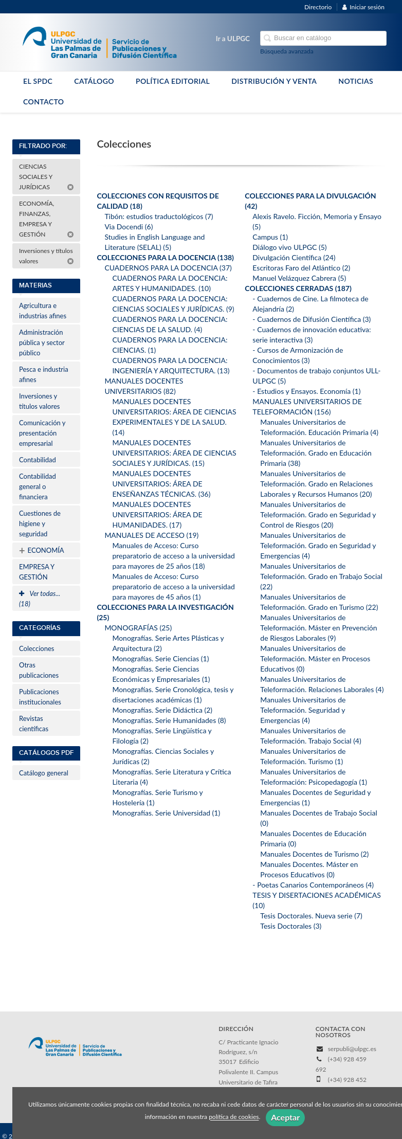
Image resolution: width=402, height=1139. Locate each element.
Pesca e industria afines (43, 374)
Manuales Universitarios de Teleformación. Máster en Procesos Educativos (315, 658)
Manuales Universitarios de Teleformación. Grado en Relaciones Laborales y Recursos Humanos (316, 483)
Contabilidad (37, 460)
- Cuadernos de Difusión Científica (311, 319)
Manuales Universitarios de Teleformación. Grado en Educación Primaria (316, 452)
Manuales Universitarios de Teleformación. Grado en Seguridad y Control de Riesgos (318, 514)
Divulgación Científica (293, 257)
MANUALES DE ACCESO (151, 535)
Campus (270, 236)
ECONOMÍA (41, 550)
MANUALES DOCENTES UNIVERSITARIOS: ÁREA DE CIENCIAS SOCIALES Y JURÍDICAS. (174, 452)
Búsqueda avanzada (287, 51)
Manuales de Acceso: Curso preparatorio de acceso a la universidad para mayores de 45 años (173, 586)
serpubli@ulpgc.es (352, 1049)
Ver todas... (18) (39, 598)
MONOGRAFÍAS (138, 627)
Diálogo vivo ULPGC (289, 247)
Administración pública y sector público (42, 342)
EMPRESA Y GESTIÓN (36, 572)
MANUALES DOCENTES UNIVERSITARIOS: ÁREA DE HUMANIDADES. (157, 514)
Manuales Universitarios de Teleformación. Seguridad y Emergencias (302, 710)
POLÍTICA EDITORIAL (173, 81)
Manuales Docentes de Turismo (314, 853)
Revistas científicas (33, 723)
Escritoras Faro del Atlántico (301, 267)
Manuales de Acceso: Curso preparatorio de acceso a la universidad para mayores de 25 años (173, 555)
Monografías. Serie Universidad (166, 812)
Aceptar (285, 1117)
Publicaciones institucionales (40, 697)
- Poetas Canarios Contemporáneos (313, 884)
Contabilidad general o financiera (37, 486)
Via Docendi (128, 226)
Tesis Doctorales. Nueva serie (311, 915)
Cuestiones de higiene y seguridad (40, 523)
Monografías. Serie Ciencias (160, 658)
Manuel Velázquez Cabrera (299, 278)
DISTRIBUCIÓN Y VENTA (274, 81)
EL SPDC (37, 81)
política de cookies (234, 1117)
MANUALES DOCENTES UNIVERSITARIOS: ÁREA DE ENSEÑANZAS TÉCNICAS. (161, 483)
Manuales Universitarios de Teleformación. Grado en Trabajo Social (321, 576)
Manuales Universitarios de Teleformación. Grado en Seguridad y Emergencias (318, 545)
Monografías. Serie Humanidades (169, 720)
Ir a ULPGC (233, 38)
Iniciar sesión (363, 7)
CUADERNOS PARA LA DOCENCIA (167, 267)
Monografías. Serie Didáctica (162, 710)
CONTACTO (43, 101)
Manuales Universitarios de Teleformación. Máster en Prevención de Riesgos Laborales (318, 627)
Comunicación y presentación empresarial (42, 433)
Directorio (318, 7)
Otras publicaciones (39, 670)
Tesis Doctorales (290, 925)
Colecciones (36, 648)
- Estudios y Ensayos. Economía (306, 391)
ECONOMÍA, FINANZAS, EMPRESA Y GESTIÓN (46, 219)
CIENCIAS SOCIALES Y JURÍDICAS (46, 176)
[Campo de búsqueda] (323, 38)
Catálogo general (43, 773)
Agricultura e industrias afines (42, 310)
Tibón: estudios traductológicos (158, 216)
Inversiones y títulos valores (46, 256)
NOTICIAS (355, 81)
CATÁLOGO (94, 81)
